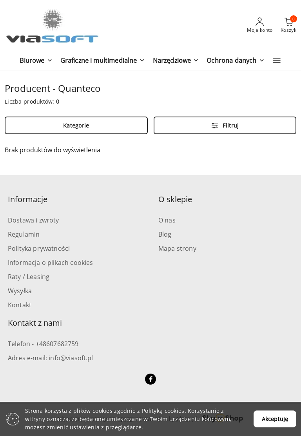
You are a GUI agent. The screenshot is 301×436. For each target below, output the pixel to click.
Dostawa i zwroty (33, 220)
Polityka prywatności (39, 248)
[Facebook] (150, 379)
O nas (167, 220)
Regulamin (24, 234)
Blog (165, 234)
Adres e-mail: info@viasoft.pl (50, 358)
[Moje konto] (260, 25)
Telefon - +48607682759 (43, 343)
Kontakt (19, 305)
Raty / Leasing (28, 276)
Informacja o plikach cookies (50, 262)
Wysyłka (20, 290)
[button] (36, 61)
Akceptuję (275, 419)
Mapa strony (177, 248)
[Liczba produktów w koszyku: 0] (288, 25)
